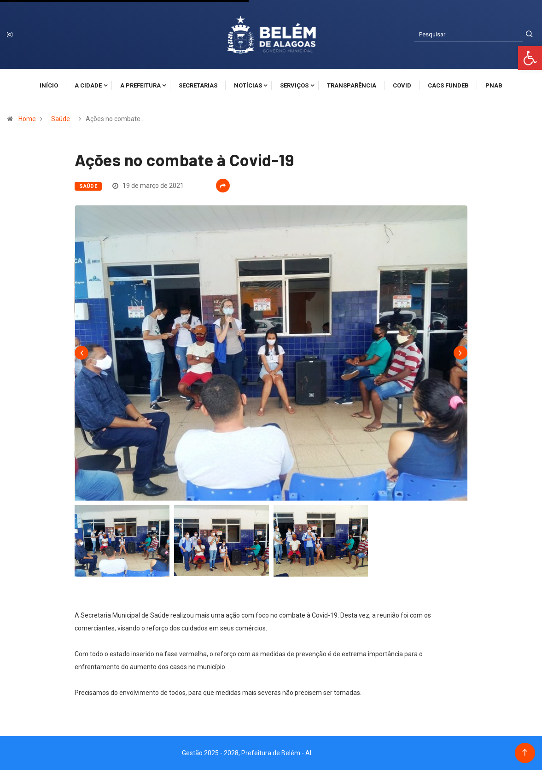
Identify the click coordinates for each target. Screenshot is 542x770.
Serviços (294, 85)
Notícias (248, 85)
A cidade (88, 85)
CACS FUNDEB (448, 85)
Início (49, 85)
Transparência (351, 85)
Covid (402, 85)
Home (27, 118)
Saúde (60, 118)
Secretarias (198, 85)
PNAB (493, 85)
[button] (530, 58)
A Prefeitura (140, 85)
